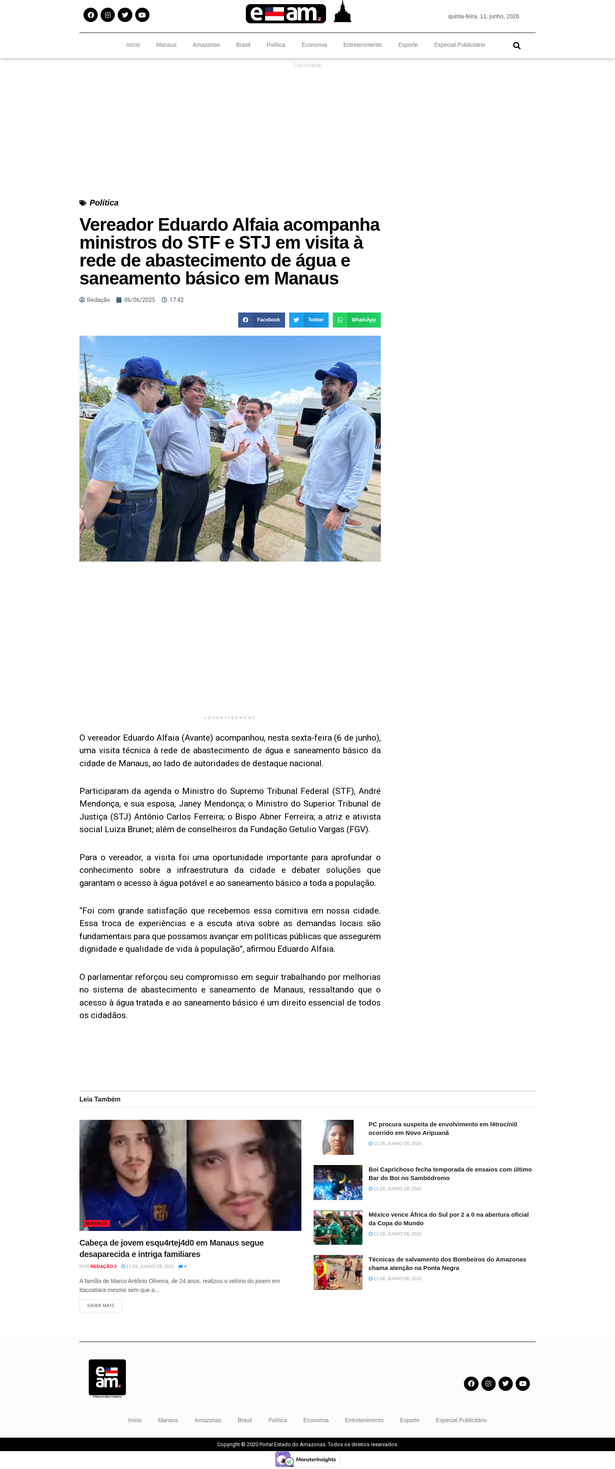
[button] (516, 45)
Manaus (166, 45)
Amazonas (206, 45)
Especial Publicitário (459, 45)
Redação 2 (103, 1266)
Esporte (408, 45)
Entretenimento (362, 45)
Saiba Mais (100, 1307)
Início (133, 45)
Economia (314, 45)
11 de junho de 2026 (147, 1266)
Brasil (243, 45)
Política (276, 45)
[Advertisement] (230, 654)
